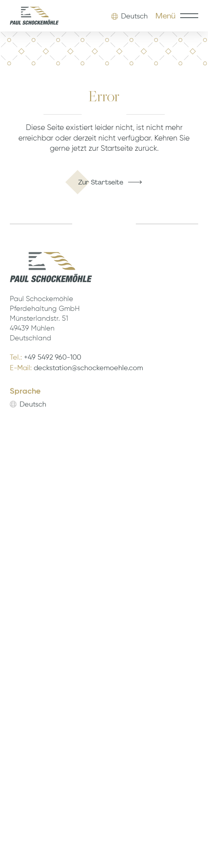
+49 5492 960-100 (52, 357)
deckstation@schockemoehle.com (88, 368)
